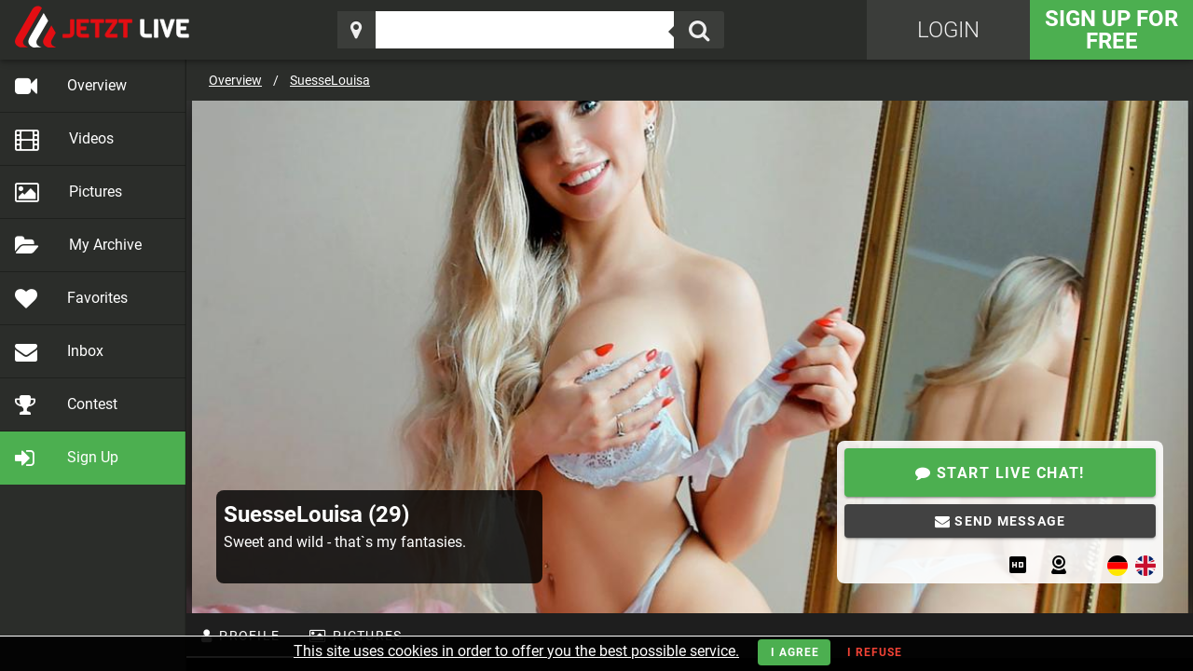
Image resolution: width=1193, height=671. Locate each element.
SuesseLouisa (330, 80)
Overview (235, 80)
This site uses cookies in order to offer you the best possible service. (516, 651)
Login (948, 30)
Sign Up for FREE (1111, 30)
